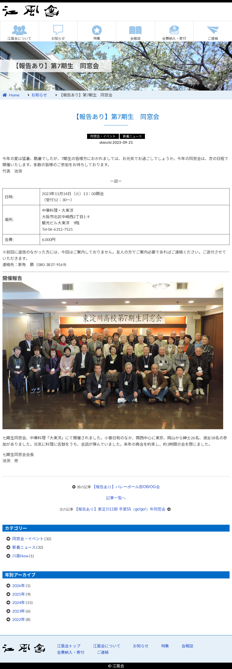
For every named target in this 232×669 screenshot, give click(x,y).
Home (14, 95)
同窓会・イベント (103, 136)
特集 (96, 38)
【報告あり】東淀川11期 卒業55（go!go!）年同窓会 (120, 509)
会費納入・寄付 (174, 38)
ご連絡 (103, 652)
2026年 (18, 585)
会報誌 (135, 38)
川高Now (20, 555)
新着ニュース (132, 136)
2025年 (18, 594)
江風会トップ (68, 645)
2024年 (18, 602)
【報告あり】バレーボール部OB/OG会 (126, 487)
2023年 (18, 611)
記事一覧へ (116, 498)
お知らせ (58, 38)
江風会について (19, 38)
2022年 (18, 619)
